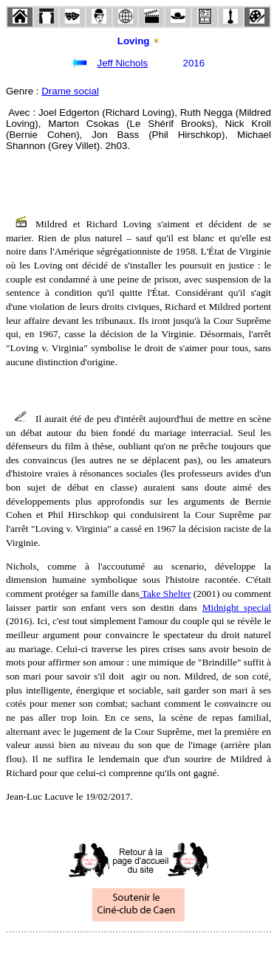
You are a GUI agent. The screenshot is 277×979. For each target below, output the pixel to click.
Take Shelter (165, 593)
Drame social (70, 91)
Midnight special (236, 607)
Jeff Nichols (122, 63)
